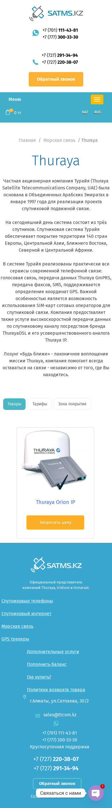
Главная (27, 140)
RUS (97, 112)
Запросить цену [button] (55, 522)
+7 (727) (60, 55)
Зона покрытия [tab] (72, 404)
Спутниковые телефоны (27, 601)
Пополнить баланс (47, 664)
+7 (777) (60, 37)
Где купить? (39, 677)
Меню (15, 99)
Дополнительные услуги (53, 651)
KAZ (85, 112)
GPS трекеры (15, 639)
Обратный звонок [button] (56, 79)
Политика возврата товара (56, 689)
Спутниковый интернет (26, 613)
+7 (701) (60, 30)
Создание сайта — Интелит (56, 796)
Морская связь (59, 140)
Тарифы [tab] (39, 404)
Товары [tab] (14, 404)
